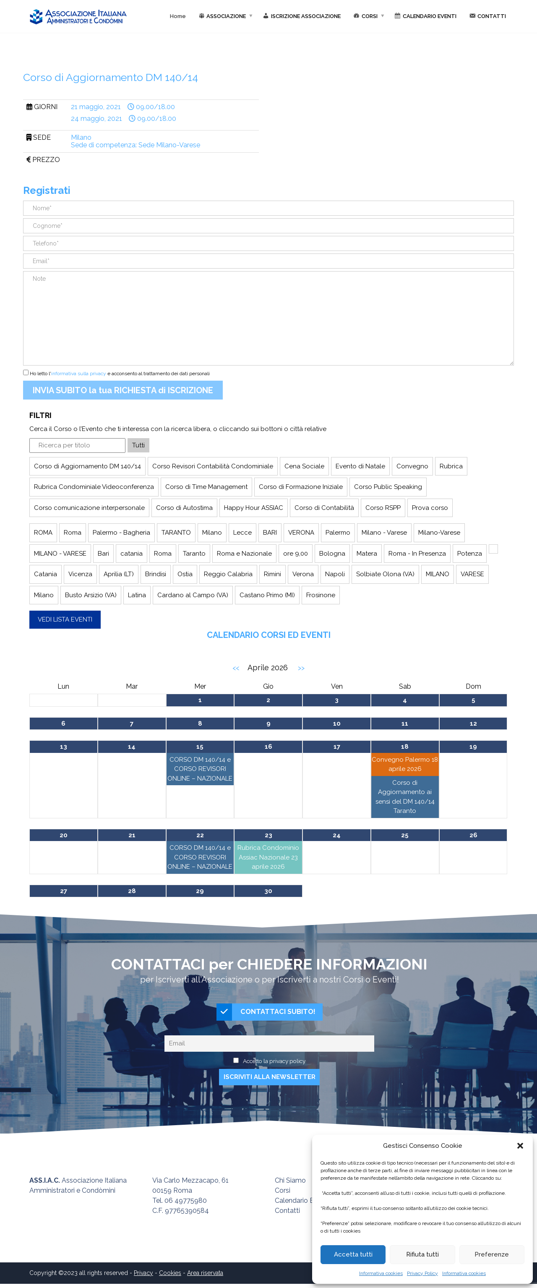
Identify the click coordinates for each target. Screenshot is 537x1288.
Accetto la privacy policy (274, 1065)
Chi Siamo (290, 1185)
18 (405, 746)
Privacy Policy (422, 1273)
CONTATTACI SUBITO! (266, 1014)
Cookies (170, 1277)
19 (473, 746)
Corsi (282, 1195)
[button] (520, 1146)
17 (337, 746)
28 (132, 891)
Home (178, 16)
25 (405, 835)
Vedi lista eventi (65, 619)
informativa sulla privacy (78, 373)
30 (268, 891)
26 (473, 835)
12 (473, 723)
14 (132, 746)
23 (268, 835)
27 (63, 891)
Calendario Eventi (302, 1205)
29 (200, 891)
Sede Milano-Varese (169, 145)
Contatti (287, 1215)
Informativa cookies (381, 1273)
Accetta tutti (353, 1254)
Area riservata (205, 1277)
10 (337, 723)
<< (235, 668)
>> (301, 668)
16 (268, 746)
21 (132, 835)
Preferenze (491, 1254)
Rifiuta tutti (422, 1254)
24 (337, 835)
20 (64, 835)
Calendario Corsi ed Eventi (269, 635)
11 (404, 723)
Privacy (143, 1277)
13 (63, 746)
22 (200, 835)
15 (199, 746)
